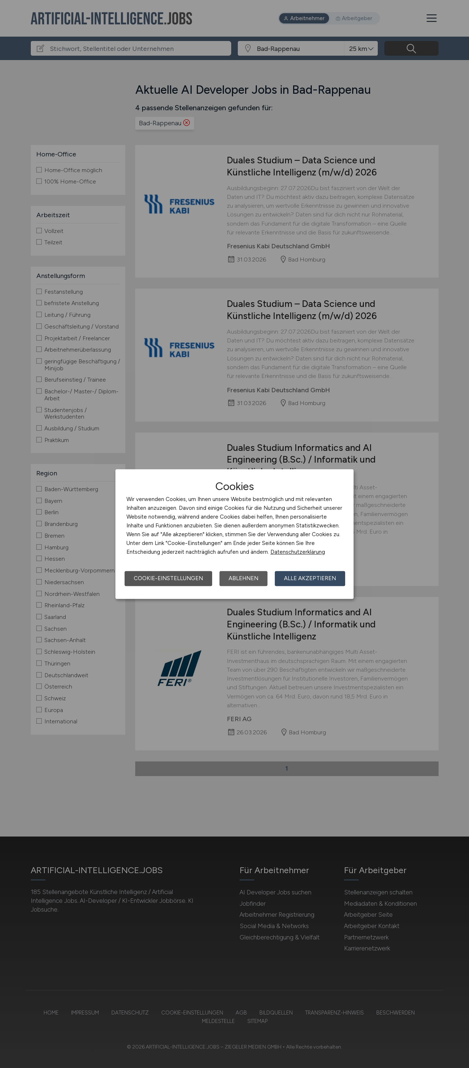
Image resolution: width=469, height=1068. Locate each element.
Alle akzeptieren (310, 578)
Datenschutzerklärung (297, 552)
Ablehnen (243, 578)
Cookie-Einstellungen (168, 578)
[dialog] (234, 534)
